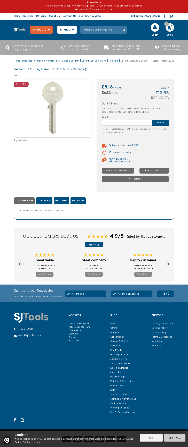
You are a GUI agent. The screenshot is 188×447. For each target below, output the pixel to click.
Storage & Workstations (123, 399)
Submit (160, 122)
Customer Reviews (90, 16)
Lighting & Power (119, 368)
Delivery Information (162, 323)
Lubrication (116, 372)
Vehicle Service (118, 403)
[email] (131, 293)
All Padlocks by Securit (118, 170)
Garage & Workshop (120, 341)
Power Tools (116, 385)
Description (24, 200)
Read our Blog (172, 16)
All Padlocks (135, 178)
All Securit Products (154, 170)
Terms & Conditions (162, 337)
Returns (61, 200)
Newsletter (157, 341)
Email (105, 117)
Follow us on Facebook (164, 16)
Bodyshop (115, 332)
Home (17, 16)
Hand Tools (116, 350)
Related (78, 200)
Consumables (117, 337)
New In (113, 323)
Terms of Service (110, 132)
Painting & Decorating (121, 381)
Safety (114, 390)
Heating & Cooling (119, 354)
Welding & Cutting (119, 407)
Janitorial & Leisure (120, 363)
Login (155, 35)
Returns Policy (159, 328)
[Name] (85, 293)
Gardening (115, 345)
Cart (168, 24)
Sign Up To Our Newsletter (38, 293)
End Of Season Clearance (123, 412)
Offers (113, 328)
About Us (156, 345)
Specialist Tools (118, 394)
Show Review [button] (44, 274)
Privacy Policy (157, 129)
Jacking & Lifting (119, 359)
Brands (65, 29)
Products (39, 29)
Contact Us (69, 16)
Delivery (44, 200)
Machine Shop (117, 376)
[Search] (101, 30)
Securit (17, 75)
